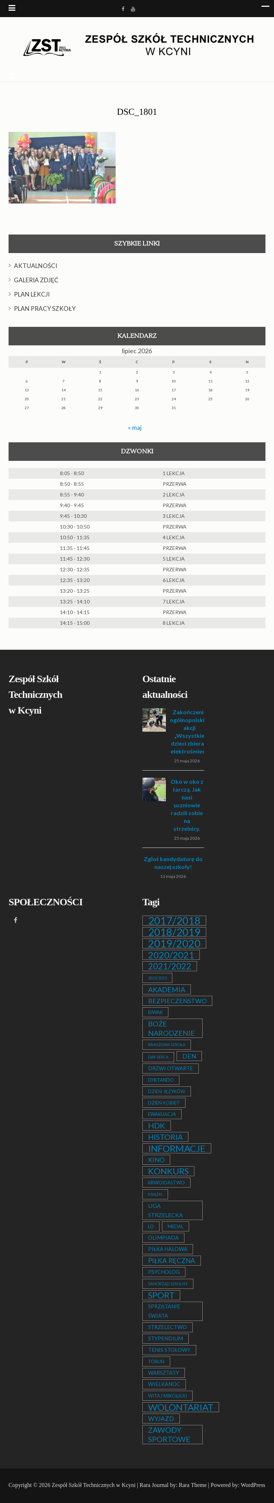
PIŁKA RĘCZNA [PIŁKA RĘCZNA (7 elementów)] (171, 1261)
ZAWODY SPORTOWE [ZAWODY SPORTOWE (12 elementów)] (169, 1434)
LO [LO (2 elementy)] (151, 1226)
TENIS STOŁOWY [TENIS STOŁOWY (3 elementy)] (169, 1350)
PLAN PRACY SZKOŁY (45, 308)
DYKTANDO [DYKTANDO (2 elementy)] (161, 1080)
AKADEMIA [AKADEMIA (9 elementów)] (166, 989)
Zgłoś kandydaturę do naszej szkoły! (173, 862)
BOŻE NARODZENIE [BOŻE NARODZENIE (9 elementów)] (171, 1028)
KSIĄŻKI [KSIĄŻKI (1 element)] (155, 1194)
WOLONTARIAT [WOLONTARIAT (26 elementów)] (180, 1407)
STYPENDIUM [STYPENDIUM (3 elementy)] (165, 1338)
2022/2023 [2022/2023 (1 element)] (157, 978)
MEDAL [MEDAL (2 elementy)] (175, 1226)
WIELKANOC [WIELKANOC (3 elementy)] (164, 1384)
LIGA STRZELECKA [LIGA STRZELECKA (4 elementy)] (165, 1210)
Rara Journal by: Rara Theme (173, 1485)
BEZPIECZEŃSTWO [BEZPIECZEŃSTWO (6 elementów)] (177, 1001)
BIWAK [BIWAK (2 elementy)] (155, 1012)
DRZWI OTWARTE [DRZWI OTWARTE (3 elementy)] (170, 1068)
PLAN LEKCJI (32, 294)
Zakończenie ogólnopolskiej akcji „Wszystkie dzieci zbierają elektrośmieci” (189, 732)
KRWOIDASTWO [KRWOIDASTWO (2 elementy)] (166, 1182)
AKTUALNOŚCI (35, 265)
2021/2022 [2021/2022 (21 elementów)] (169, 966)
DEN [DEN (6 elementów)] (189, 1056)
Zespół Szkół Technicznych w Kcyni (94, 1485)
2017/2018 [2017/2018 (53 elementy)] (174, 921)
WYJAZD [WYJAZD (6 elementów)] (161, 1418)
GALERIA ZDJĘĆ (36, 280)
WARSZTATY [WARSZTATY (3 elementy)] (163, 1373)
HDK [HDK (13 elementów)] (156, 1125)
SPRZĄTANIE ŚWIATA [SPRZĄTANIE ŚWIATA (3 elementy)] (164, 1311)
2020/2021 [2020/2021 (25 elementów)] (171, 955)
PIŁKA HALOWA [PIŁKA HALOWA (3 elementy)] (167, 1249)
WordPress (253, 1485)
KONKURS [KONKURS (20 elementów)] (168, 1171)
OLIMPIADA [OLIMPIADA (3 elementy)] (163, 1238)
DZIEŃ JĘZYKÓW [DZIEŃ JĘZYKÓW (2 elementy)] (166, 1091)
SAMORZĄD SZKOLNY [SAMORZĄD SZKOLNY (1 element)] (168, 1283)
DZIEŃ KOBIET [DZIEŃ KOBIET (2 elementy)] (164, 1103)
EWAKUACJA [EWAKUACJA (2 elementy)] (162, 1114)
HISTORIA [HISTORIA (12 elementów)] (165, 1137)
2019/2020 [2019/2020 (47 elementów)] (174, 943)
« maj (135, 427)
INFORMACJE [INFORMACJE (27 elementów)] (177, 1148)
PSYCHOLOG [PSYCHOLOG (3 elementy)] (164, 1272)
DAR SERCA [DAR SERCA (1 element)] (158, 1057)
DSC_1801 (137, 112)
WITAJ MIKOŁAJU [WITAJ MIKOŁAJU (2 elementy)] (167, 1396)
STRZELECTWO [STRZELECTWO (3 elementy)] (167, 1327)
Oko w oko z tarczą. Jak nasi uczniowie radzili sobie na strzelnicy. (187, 805)
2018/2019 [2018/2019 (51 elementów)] (174, 932)
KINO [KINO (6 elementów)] (156, 1160)
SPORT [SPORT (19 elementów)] (161, 1295)
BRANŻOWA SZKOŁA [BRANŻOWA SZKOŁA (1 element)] (166, 1044)
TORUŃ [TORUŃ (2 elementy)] (156, 1361)
